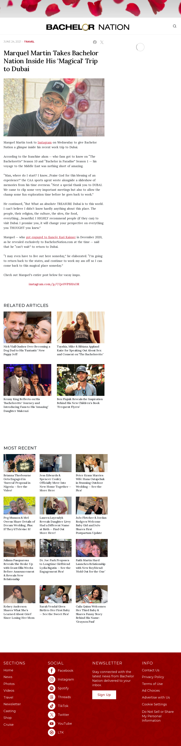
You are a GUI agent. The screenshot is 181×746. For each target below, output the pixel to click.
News (8, 677)
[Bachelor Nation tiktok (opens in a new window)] (68, 706)
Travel (8, 697)
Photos (9, 684)
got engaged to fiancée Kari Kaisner (51, 237)
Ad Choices (151, 691)
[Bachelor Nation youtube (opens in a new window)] (68, 723)
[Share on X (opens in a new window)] (102, 42)
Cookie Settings (154, 704)
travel (29, 41)
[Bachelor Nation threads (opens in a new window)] (68, 697)
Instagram (45, 142)
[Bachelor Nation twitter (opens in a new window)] (68, 714)
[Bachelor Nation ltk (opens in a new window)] (68, 732)
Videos (9, 691)
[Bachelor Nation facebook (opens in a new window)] (68, 670)
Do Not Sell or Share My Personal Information (158, 716)
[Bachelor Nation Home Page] (88, 27)
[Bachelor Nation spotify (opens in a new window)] (68, 688)
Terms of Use (152, 684)
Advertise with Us (156, 697)
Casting (10, 711)
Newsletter (12, 704)
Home (8, 670)
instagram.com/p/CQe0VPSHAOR (54, 284)
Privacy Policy (153, 677)
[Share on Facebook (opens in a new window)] (95, 42)
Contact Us (150, 670)
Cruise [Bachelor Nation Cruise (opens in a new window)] (9, 725)
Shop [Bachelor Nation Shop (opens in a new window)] (8, 718)
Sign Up (104, 695)
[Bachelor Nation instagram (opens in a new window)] (68, 679)
